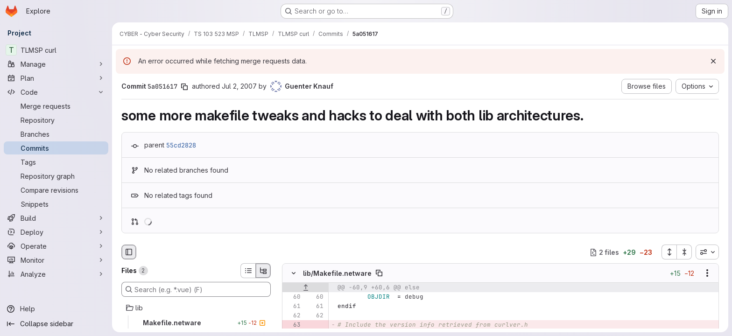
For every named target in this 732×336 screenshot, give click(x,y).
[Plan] (56, 77)
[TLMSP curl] (56, 49)
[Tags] (56, 161)
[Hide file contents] (293, 273)
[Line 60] (293, 297)
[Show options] (707, 273)
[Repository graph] (56, 175)
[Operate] (56, 245)
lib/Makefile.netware (337, 273)
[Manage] (56, 63)
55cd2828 (181, 145)
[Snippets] (56, 203)
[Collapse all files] (684, 252)
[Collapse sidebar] (56, 323)
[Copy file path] (379, 273)
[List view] (247, 270)
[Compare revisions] (56, 189)
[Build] (56, 217)
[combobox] (707, 252)
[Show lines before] (305, 288)
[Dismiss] (713, 61)
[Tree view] (263, 270)
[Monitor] (56, 259)
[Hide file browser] (128, 252)
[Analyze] (56, 273)
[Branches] (56, 133)
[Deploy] (56, 231)
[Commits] (56, 147)
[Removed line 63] (293, 325)
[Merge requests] (56, 105)
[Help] (56, 308)
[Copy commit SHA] (184, 86)
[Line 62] (293, 316)
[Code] (56, 91)
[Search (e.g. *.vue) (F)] (196, 289)
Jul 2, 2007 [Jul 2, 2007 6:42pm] (239, 86)
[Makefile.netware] (196, 322)
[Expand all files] (669, 252)
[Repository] (56, 119)
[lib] (196, 308)
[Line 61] (293, 306)
